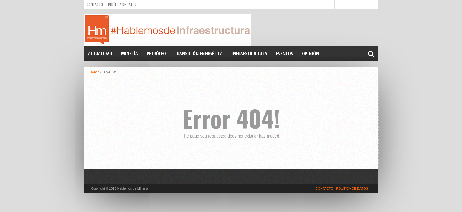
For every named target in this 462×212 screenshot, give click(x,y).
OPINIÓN (310, 53)
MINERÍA (129, 53)
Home (94, 71)
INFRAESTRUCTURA (249, 53)
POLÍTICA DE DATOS (122, 4)
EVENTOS (284, 53)
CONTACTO (95, 4)
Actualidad (100, 53)
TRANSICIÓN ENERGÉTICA (199, 53)
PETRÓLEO (156, 53)
